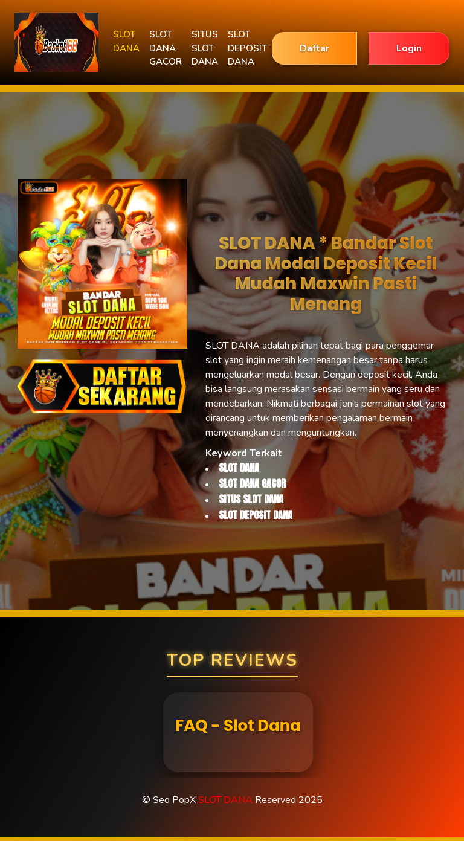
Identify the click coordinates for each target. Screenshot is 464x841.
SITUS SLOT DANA (205, 48)
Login (409, 48)
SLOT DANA (126, 41)
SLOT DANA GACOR (165, 48)
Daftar (314, 48)
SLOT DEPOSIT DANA (247, 48)
